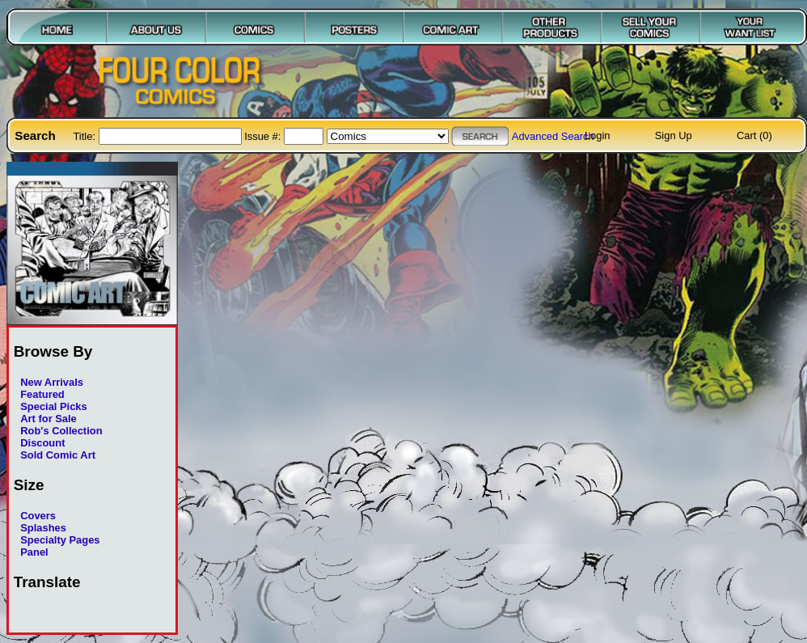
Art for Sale (48, 418)
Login (598, 135)
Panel (34, 552)
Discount (42, 443)
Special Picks (53, 406)
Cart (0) (754, 135)
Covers (38, 516)
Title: (85, 136)
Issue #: (264, 136)
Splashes (43, 528)
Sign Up (673, 135)
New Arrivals (51, 382)
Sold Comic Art (57, 455)
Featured (42, 394)
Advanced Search (553, 136)
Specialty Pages (59, 540)
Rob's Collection (61, 431)
